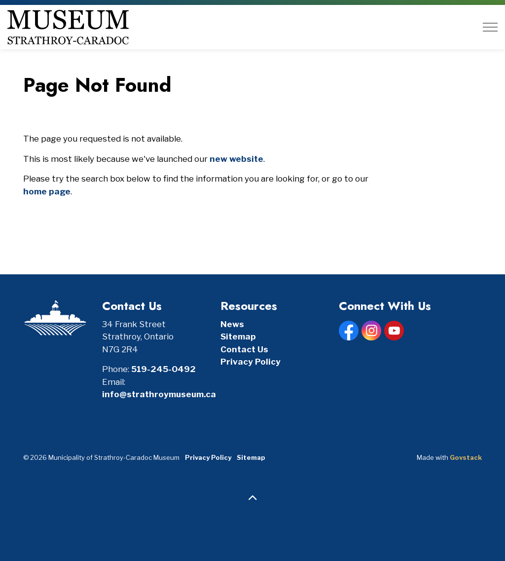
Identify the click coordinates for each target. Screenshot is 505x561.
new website (236, 159)
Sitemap (238, 336)
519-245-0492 (163, 369)
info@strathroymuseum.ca (159, 394)
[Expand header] (490, 27)
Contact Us (244, 349)
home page (47, 191)
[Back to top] (252, 498)
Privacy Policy (250, 362)
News (232, 324)
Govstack (466, 457)
